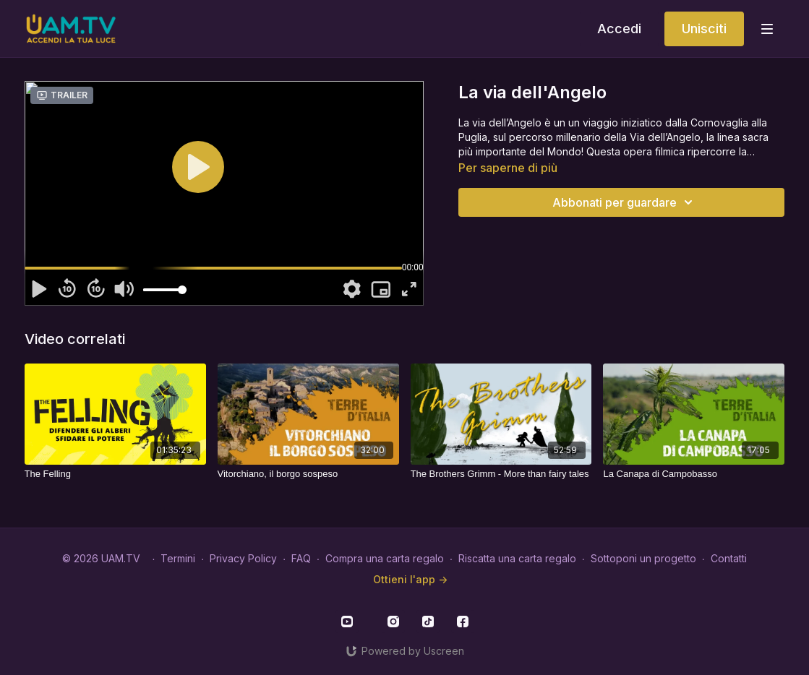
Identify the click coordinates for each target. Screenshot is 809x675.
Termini (177, 558)
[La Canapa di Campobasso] (693, 474)
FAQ (301, 558)
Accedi (619, 28)
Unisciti (704, 28)
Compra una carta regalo (384, 558)
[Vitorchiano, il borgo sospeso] (308, 474)
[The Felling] (115, 474)
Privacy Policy (243, 558)
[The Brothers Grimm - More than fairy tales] (501, 474)
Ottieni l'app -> (410, 579)
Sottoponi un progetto (643, 558)
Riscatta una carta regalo (517, 558)
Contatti (729, 558)
